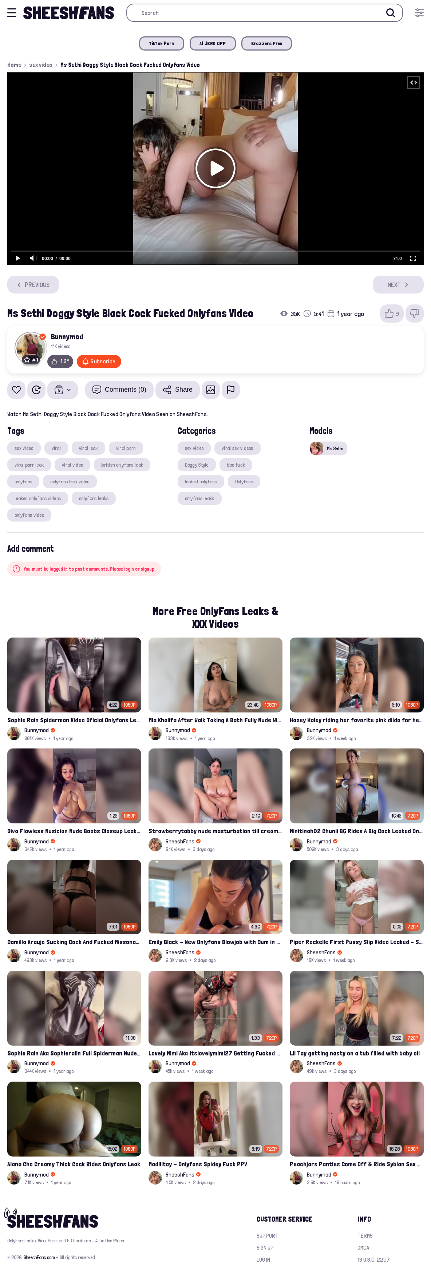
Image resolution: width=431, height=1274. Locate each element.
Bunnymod (67, 336)
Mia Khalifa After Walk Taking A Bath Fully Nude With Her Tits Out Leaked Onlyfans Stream (215, 720)
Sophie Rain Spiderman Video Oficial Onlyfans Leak (74, 720)
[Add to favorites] (16, 390)
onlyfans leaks (93, 498)
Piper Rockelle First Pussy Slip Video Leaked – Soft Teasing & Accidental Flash (357, 942)
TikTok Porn (161, 43)
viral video (72, 465)
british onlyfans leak (122, 465)
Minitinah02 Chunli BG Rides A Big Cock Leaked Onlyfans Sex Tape (357, 831)
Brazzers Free (266, 43)
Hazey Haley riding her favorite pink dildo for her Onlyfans (357, 720)
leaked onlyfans (201, 481)
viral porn (126, 448)
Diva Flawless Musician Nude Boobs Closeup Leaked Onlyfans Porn (74, 831)
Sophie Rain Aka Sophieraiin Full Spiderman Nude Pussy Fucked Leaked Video (74, 1053)
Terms (365, 1235)
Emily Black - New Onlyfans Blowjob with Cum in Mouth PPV (215, 942)
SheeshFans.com (39, 1257)
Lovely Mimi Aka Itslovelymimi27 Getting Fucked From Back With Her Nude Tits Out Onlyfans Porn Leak (215, 1053)
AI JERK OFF (212, 43)
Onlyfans (244, 481)
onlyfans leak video (69, 481)
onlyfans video (29, 515)
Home (14, 64)
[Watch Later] (36, 390)
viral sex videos (237, 448)
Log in (263, 1259)
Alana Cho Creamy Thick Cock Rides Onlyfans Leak (73, 1164)
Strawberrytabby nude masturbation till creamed (215, 831)
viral (56, 448)
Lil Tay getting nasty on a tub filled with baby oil (355, 1053)
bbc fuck (236, 465)
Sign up (265, 1247)
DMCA (363, 1247)
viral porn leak (29, 465)
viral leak (88, 448)
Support (267, 1235)
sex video (40, 64)
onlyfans (23, 481)
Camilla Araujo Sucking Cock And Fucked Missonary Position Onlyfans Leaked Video (74, 942)
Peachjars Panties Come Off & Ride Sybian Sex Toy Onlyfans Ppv (357, 1164)
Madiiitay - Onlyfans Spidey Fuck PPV (198, 1164)
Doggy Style (197, 465)
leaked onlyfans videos (38, 498)
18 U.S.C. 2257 (373, 1259)
